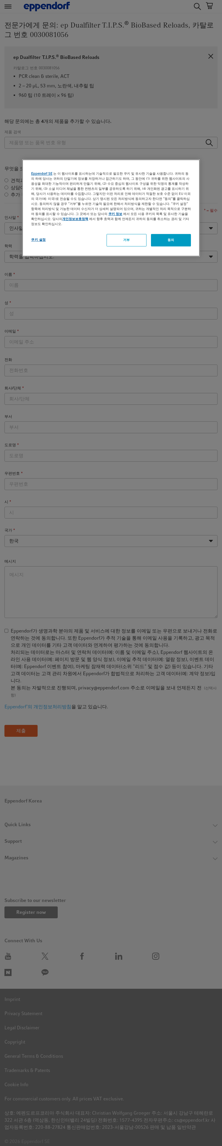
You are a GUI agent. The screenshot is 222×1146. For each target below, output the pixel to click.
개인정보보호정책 (75, 219)
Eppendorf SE (41, 173)
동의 (171, 240)
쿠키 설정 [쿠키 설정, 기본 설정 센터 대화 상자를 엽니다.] (38, 239)
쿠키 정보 (115, 214)
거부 (126, 240)
